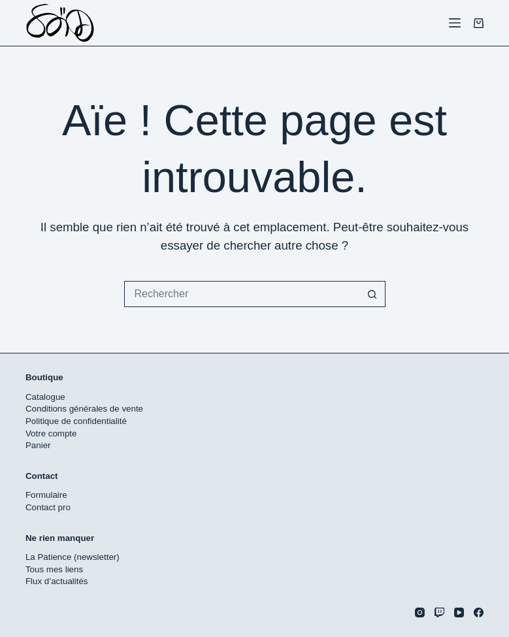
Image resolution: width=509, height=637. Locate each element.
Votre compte (51, 433)
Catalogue (45, 397)
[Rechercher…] (241, 294)
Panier (38, 445)
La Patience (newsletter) (72, 557)
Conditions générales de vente (84, 409)
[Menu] (455, 23)
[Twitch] (439, 612)
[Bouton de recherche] (372, 294)
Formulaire (46, 495)
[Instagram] (420, 612)
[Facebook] (479, 612)
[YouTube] (459, 612)
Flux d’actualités (56, 581)
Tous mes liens (54, 569)
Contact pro (48, 507)
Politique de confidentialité (76, 421)
